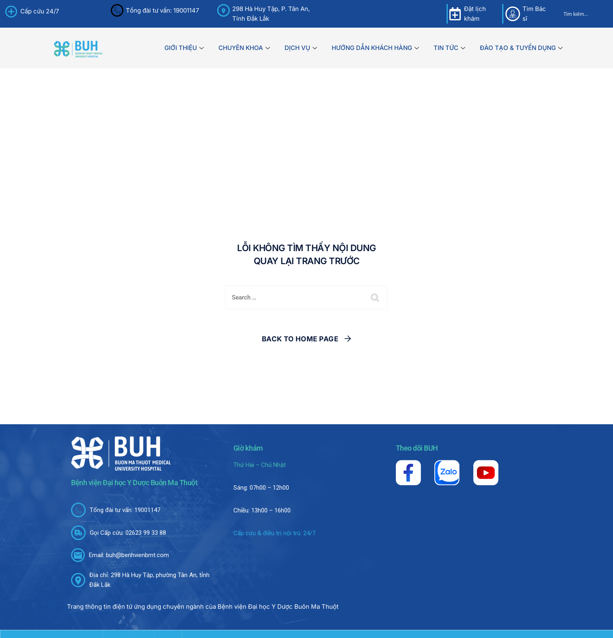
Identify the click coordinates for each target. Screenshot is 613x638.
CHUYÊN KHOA (244, 48)
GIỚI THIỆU (184, 48)
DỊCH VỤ (301, 48)
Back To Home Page (300, 339)
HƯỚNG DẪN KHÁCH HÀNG (375, 48)
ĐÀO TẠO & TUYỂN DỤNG (521, 48)
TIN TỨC (449, 48)
